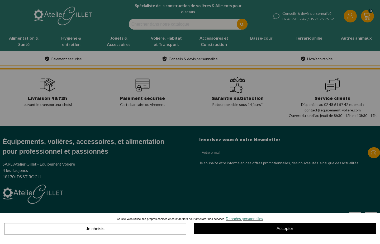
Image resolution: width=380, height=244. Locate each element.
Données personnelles (244, 218)
